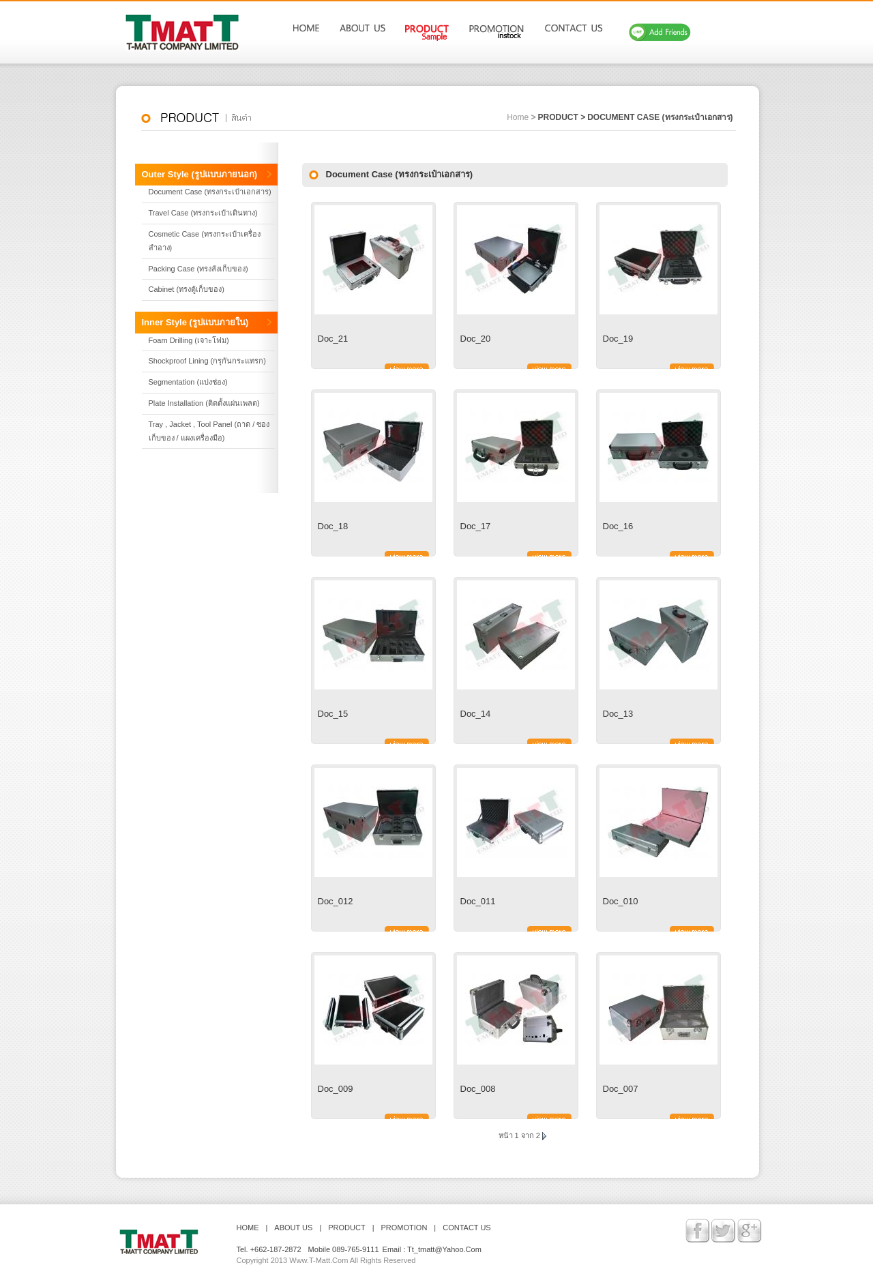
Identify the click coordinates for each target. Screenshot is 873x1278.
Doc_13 (618, 714)
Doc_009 (335, 1089)
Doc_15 (333, 714)
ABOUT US (293, 1227)
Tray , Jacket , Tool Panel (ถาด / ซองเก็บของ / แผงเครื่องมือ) (209, 431)
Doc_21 (333, 338)
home (518, 117)
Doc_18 (333, 526)
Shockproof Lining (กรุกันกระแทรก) (207, 361)
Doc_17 (475, 526)
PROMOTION (404, 1227)
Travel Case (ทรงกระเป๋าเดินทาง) (203, 213)
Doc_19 (618, 338)
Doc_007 (620, 1089)
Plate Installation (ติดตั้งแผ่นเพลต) (204, 403)
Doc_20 (475, 338)
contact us (467, 1227)
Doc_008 (478, 1089)
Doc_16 (618, 526)
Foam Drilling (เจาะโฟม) (189, 340)
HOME (248, 1227)
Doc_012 (335, 901)
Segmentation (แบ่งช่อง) (188, 382)
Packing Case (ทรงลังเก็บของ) (198, 269)
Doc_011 (478, 901)
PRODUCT (346, 1227)
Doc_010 (620, 901)
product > (561, 117)
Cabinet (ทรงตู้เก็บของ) (186, 289)
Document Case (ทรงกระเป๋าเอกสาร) (660, 117)
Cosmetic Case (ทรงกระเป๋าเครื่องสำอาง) (205, 241)
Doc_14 (475, 714)
